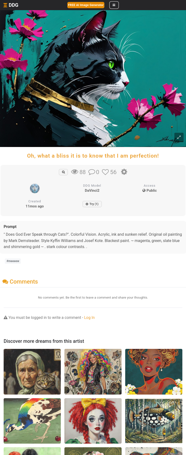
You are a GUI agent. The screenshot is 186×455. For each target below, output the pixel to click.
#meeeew (13, 261)
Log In (89, 317)
